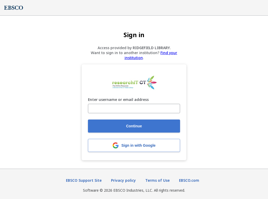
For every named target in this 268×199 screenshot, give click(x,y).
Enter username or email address (118, 100)
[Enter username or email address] (134, 108)
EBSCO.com (189, 180)
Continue (134, 126)
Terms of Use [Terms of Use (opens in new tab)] (157, 180)
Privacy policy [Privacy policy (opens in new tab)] (123, 180)
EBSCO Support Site (84, 180)
